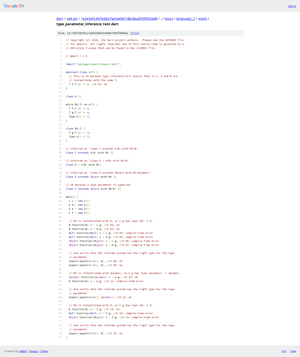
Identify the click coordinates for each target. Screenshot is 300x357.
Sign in (292, 6)
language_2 (185, 18)
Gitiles (23, 351)
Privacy (33, 351)
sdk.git (72, 18)
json (293, 351)
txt (284, 351)
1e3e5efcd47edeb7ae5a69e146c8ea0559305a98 (119, 18)
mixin (202, 18)
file (135, 33)
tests (169, 18)
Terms (44, 351)
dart (59, 18)
